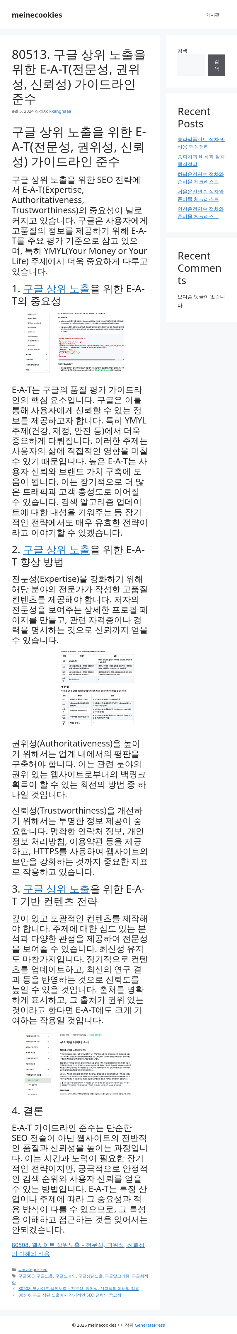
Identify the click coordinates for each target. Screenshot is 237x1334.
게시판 (212, 15)
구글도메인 (65, 1276)
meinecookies (37, 15)
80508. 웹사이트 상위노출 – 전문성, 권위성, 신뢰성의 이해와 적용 (78, 1288)
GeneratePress (150, 1325)
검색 (182, 50)
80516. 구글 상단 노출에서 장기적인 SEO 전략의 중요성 (69, 1295)
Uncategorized (32, 1269)
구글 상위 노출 (56, 288)
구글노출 (45, 1276)
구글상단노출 (90, 1276)
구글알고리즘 (117, 1276)
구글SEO (26, 1276)
